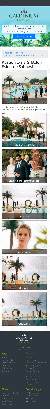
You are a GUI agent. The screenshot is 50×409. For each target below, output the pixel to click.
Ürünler (5, 365)
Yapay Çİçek (7, 404)
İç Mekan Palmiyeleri (36, 363)
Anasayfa (8, 53)
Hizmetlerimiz (8, 363)
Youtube (31, 401)
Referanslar (19, 53)
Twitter (31, 398)
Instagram (32, 393)
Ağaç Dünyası (8, 401)
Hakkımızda (7, 360)
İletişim (5, 371)
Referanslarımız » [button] (24, 36)
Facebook (32, 396)
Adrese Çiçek (8, 398)
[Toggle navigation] (5, 3)
